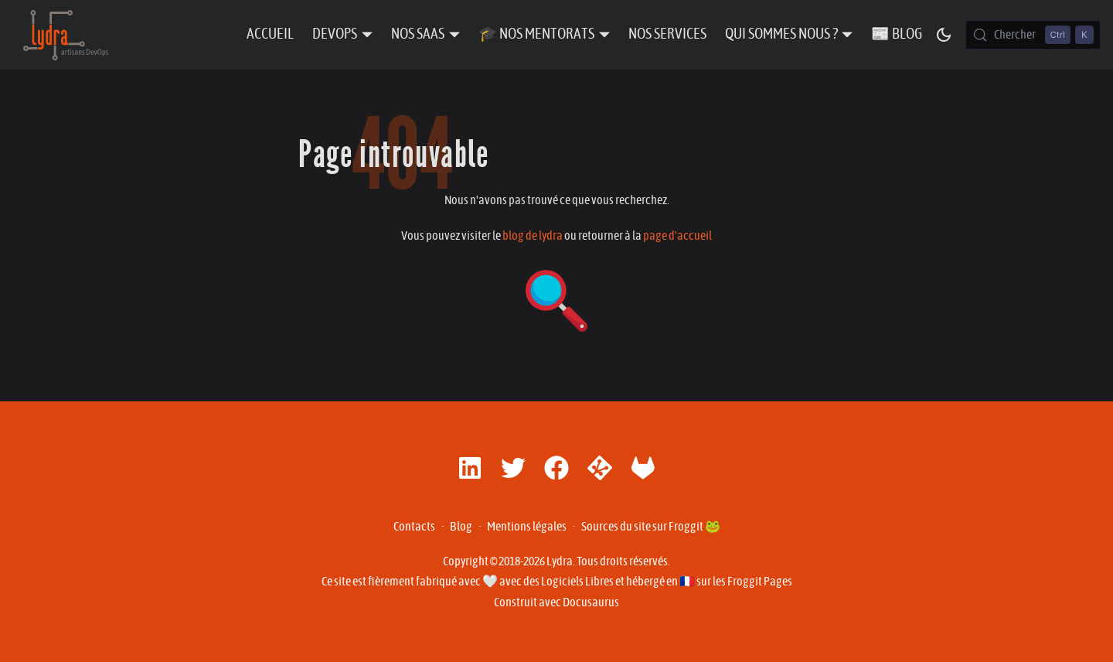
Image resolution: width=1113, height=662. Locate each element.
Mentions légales (527, 526)
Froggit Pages (759, 581)
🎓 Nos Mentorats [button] (536, 34)
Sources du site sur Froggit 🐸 (650, 526)
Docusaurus (591, 602)
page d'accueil (677, 236)
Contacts (414, 526)
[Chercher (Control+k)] (1033, 34)
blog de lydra (532, 236)
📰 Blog (896, 34)
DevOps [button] (334, 34)
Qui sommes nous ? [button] (781, 34)
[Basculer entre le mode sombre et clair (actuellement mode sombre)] (943, 34)
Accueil (270, 34)
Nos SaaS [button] (417, 34)
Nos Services (667, 34)
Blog (461, 526)
